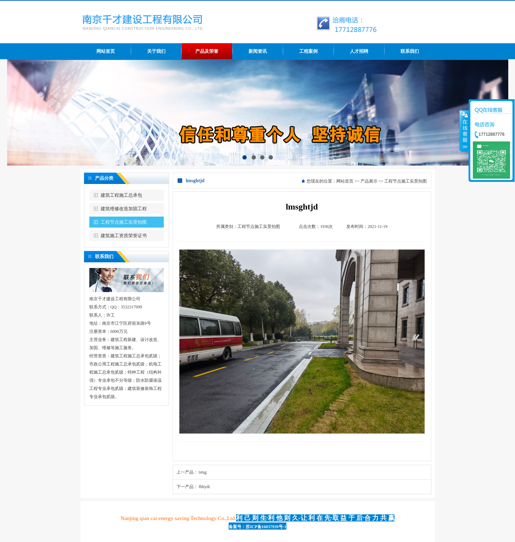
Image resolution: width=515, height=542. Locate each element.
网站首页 (344, 181)
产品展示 (368, 181)
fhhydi (204, 486)
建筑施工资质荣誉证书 (124, 235)
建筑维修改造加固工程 (124, 208)
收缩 (464, 131)
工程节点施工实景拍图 (124, 222)
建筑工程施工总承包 (121, 195)
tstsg (203, 472)
